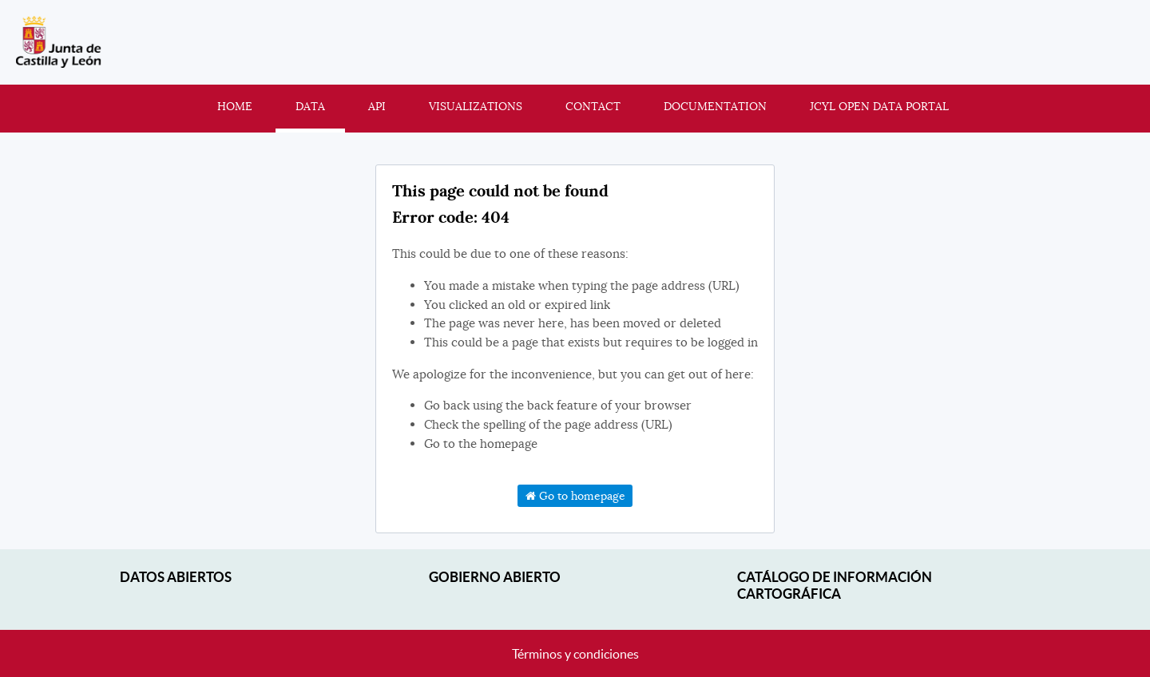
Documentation (715, 106)
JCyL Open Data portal (879, 106)
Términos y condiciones (575, 654)
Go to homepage (575, 496)
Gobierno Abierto (495, 576)
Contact (593, 106)
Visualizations (475, 106)
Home (234, 106)
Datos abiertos (176, 576)
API (377, 106)
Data (310, 106)
